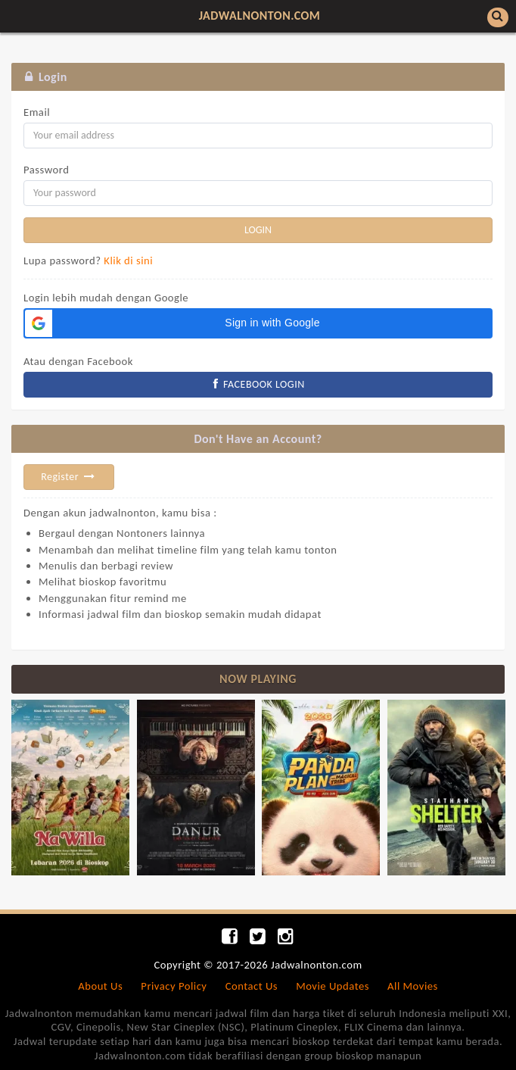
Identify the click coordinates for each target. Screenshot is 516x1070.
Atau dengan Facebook (78, 361)
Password (46, 169)
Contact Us (251, 986)
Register (69, 476)
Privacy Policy (174, 986)
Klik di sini (128, 260)
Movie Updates (332, 986)
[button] (258, 323)
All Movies (412, 986)
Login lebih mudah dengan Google (105, 297)
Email (36, 112)
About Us (100, 986)
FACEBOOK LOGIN (258, 384)
